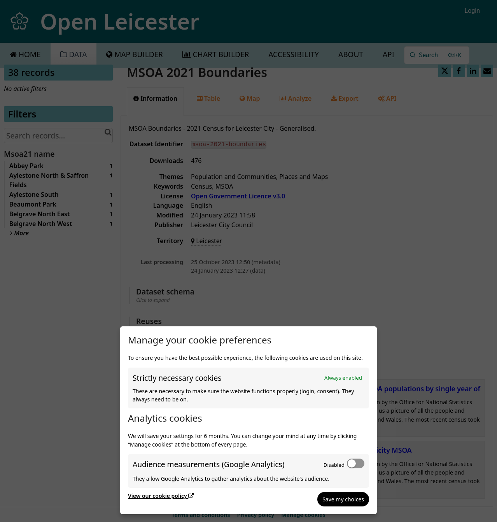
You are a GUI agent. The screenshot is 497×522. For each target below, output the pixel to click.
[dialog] (248, 420)
